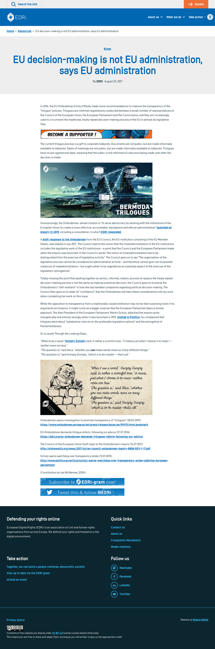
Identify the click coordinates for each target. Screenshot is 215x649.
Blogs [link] (107, 48)
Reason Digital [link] (200, 619)
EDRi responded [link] (111, 232)
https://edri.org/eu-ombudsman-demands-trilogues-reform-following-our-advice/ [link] (91, 436)
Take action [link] (196, 17)
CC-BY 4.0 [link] (57, 632)
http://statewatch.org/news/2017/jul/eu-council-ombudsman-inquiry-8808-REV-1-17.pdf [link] (95, 448)
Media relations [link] (121, 546)
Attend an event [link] (17, 579)
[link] (210, 17)
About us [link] (153, 17)
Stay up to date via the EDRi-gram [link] (28, 573)
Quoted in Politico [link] (128, 317)
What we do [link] (173, 17)
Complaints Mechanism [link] (126, 540)
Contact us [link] (118, 527)
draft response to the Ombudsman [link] (64, 239)
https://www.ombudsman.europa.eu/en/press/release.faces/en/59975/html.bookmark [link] (94, 424)
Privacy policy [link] (16, 620)
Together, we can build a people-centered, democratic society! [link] (46, 566)
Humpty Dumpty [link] (75, 341)
